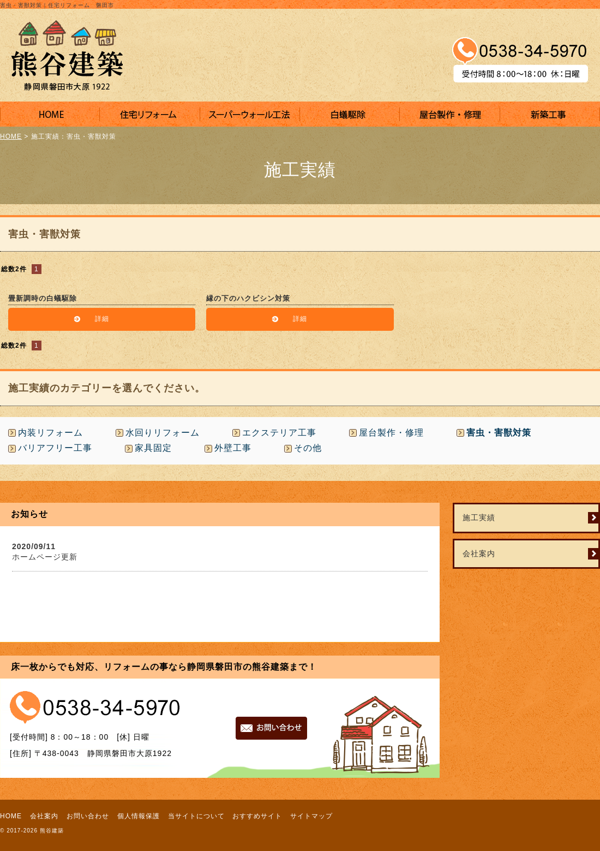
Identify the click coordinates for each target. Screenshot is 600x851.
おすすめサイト (257, 816)
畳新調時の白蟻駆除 (42, 298)
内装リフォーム (50, 432)
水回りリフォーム (162, 432)
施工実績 (479, 517)
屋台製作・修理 (391, 432)
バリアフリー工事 (55, 448)
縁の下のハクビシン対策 (248, 298)
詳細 (102, 319)
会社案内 (479, 553)
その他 (308, 448)
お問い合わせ (88, 816)
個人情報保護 (138, 816)
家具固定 (153, 448)
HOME (11, 136)
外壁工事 (232, 448)
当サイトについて (196, 816)
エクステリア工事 (279, 432)
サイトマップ (311, 816)
